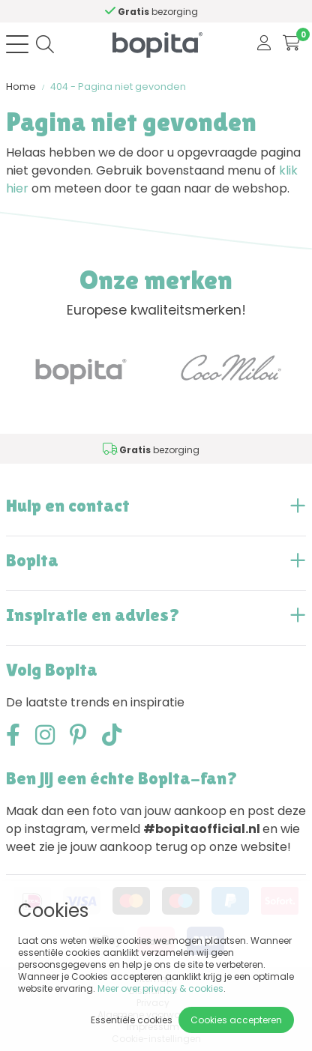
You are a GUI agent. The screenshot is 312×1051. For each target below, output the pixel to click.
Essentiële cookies (131, 1020)
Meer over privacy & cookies (161, 988)
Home (21, 86)
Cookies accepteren (236, 1020)
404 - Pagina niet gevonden (118, 86)
